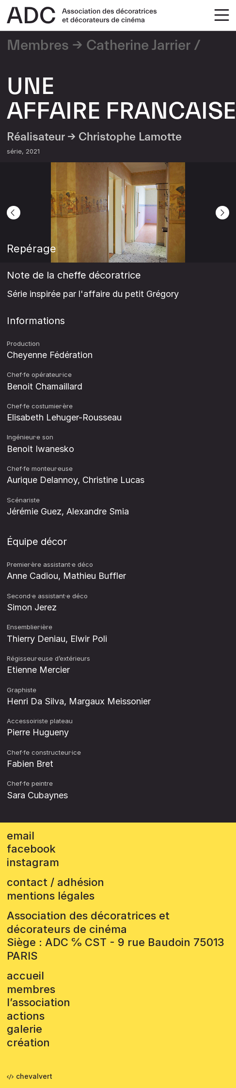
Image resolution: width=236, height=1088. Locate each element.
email (20, 835)
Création (28, 1042)
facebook (31, 848)
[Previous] (13, 212)
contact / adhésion (55, 882)
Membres (38, 45)
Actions (26, 1016)
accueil (25, 975)
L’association (38, 1002)
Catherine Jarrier (138, 45)
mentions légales (50, 895)
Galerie (24, 1029)
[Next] (222, 212)
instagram (33, 862)
